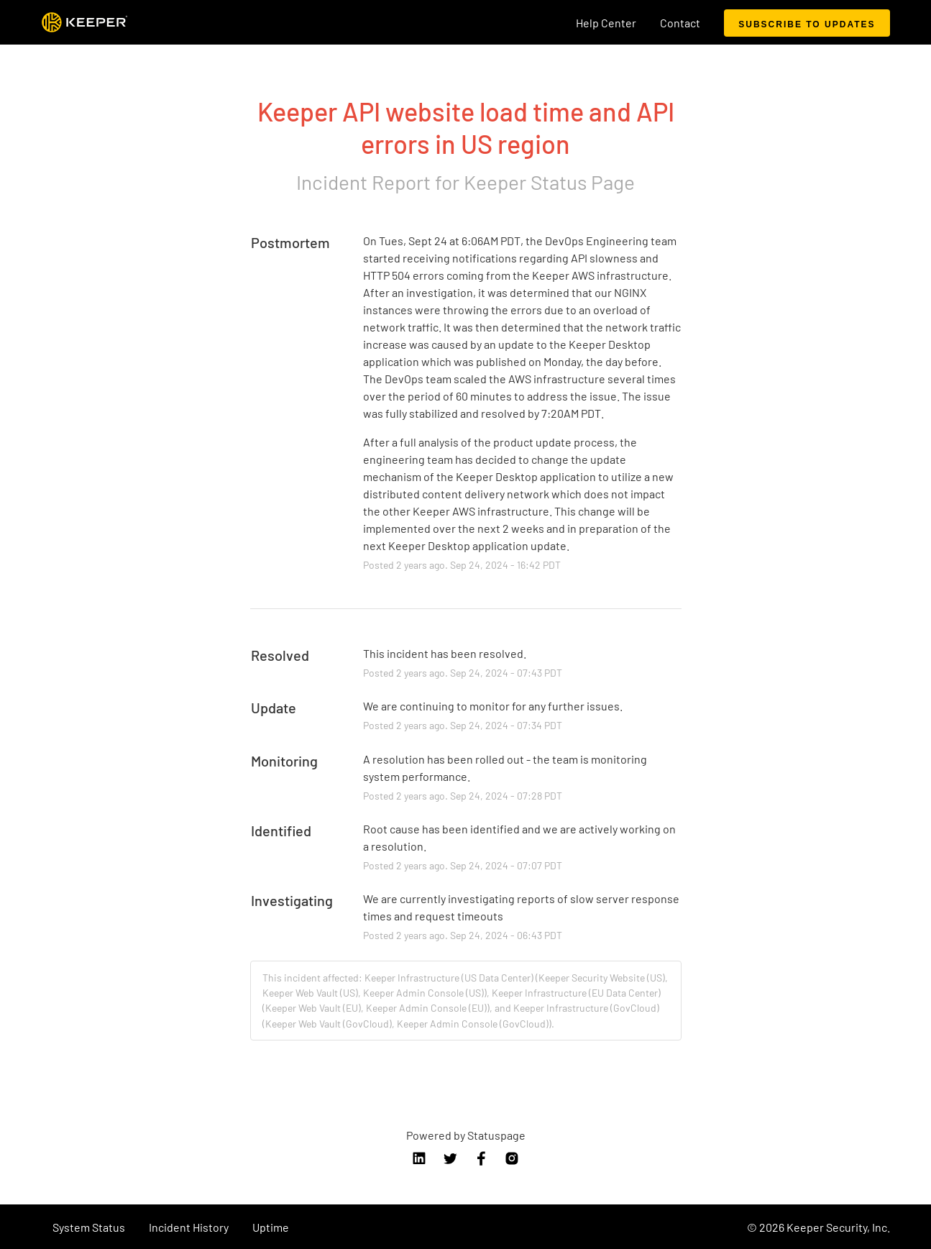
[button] (806, 23)
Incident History (189, 1227)
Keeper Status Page (549, 182)
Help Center (606, 22)
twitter (450, 1158)
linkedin (419, 1158)
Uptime (270, 1227)
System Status (88, 1227)
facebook (481, 1158)
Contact (680, 22)
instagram (512, 1158)
